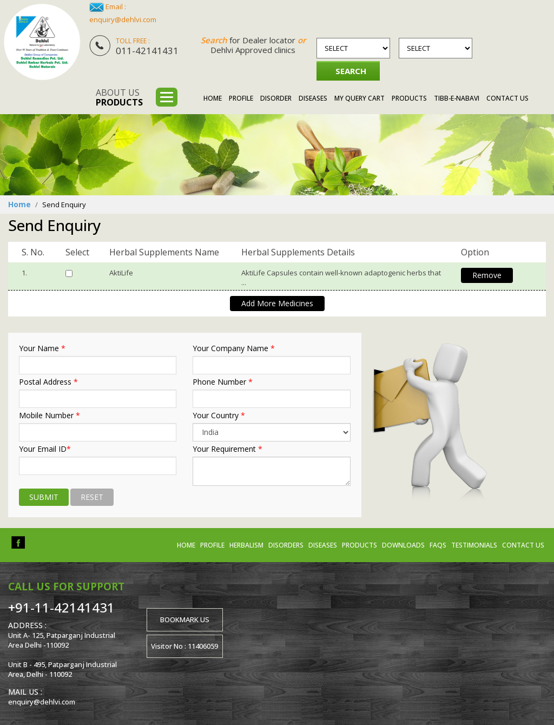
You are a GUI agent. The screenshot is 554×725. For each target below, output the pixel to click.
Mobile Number (49, 415)
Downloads (403, 544)
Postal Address (48, 382)
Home (212, 98)
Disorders (286, 544)
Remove (487, 275)
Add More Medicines (277, 303)
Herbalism (246, 544)
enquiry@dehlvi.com (122, 19)
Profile (241, 98)
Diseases (313, 98)
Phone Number (223, 382)
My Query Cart (359, 98)
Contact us (523, 544)
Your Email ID (45, 449)
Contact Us (507, 98)
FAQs (438, 544)
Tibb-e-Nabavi (456, 98)
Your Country (219, 415)
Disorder (276, 98)
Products (409, 98)
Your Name (42, 348)
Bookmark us (184, 619)
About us (119, 97)
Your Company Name (234, 348)
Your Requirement (227, 449)
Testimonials (474, 544)
